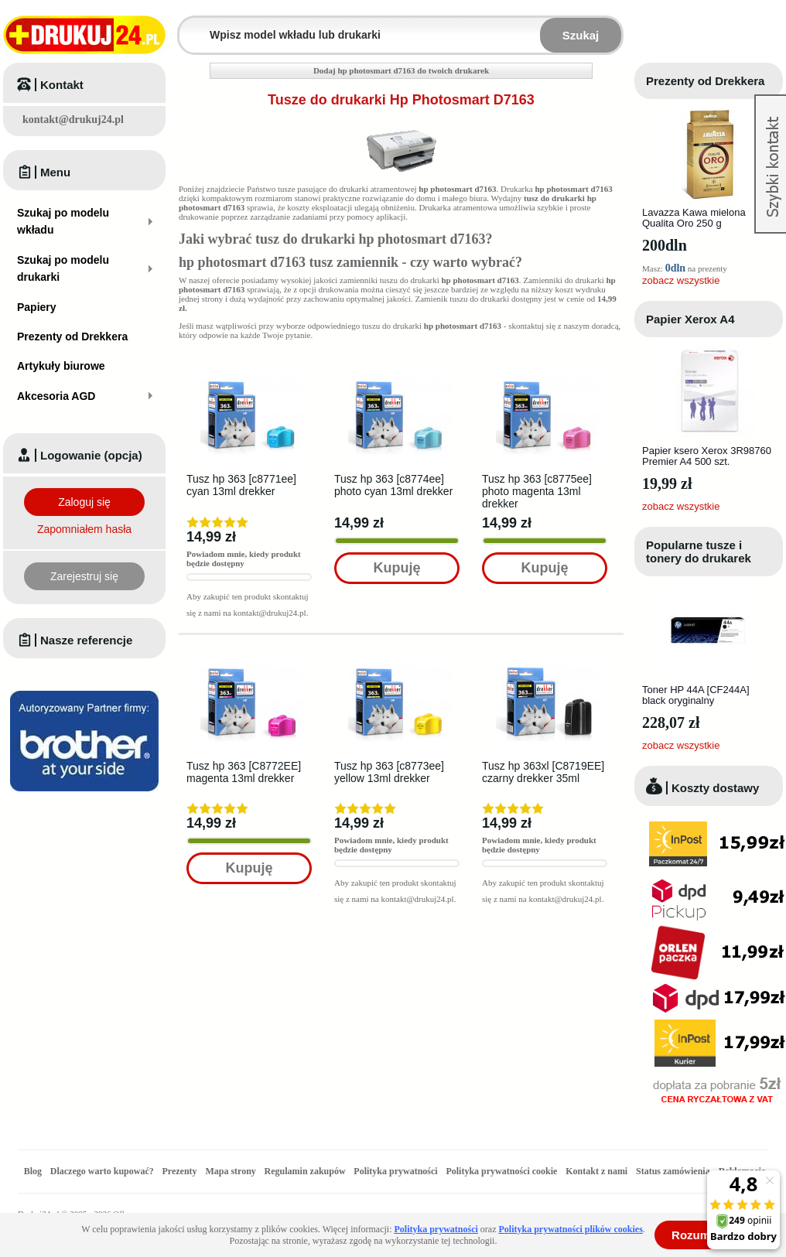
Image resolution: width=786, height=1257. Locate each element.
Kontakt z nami (596, 1171)
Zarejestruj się (84, 576)
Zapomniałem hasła (84, 529)
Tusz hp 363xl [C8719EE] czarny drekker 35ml (543, 772)
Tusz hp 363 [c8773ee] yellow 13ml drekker (389, 772)
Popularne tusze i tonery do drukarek (698, 551)
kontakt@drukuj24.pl (73, 119)
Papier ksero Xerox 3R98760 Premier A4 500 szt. (706, 456)
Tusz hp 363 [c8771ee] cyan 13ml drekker (241, 485)
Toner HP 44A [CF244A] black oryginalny (696, 695)
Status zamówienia (674, 1171)
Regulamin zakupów (305, 1171)
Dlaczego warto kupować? (102, 1171)
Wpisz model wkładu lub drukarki (188, 26)
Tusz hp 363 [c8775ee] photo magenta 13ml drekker (537, 491)
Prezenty (179, 1171)
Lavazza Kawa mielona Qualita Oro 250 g (694, 218)
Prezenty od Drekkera (705, 80)
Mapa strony (230, 1171)
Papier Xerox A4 (690, 319)
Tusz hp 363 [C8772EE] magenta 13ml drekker (243, 772)
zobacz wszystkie (680, 280)
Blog (33, 1171)
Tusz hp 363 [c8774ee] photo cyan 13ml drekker (393, 485)
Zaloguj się (84, 502)
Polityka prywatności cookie (501, 1171)
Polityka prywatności (395, 1171)
